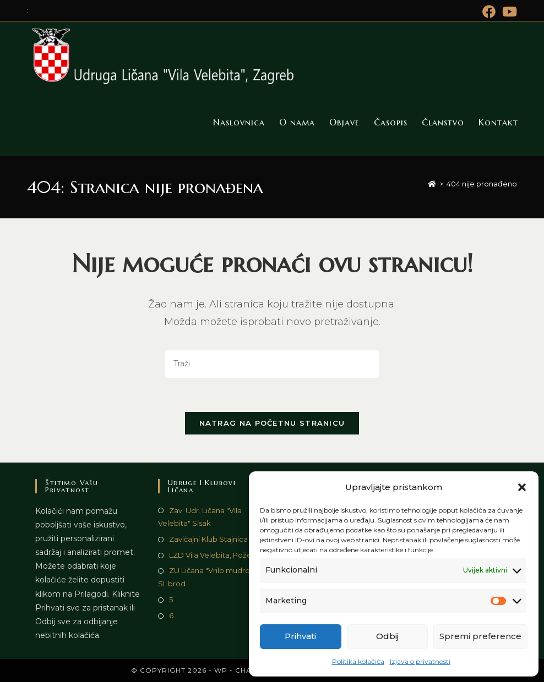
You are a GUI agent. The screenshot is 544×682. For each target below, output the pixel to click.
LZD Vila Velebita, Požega (215, 555)
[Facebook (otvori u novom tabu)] (489, 11)
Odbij (387, 636)
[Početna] (432, 183)
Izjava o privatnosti (420, 661)
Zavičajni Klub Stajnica (208, 539)
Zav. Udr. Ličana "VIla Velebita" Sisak (200, 516)
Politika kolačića (358, 661)
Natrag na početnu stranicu (272, 423)
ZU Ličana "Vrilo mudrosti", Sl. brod (210, 576)
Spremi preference (480, 636)
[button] (521, 487)
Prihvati (300, 636)
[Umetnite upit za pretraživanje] (272, 364)
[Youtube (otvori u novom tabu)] (508, 11)
